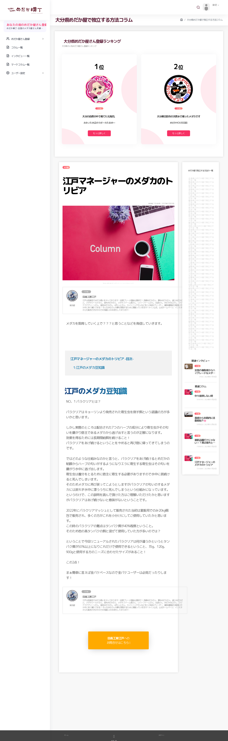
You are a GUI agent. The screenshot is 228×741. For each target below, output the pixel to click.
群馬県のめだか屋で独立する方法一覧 (201, 212)
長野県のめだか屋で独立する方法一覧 (201, 249)
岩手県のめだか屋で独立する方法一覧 (201, 186)
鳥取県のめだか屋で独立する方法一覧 (201, 289)
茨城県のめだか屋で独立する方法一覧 (201, 205)
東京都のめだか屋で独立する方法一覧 (201, 223)
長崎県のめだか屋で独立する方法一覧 (201, 329)
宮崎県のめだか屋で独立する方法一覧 (201, 341)
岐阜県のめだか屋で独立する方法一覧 (201, 252)
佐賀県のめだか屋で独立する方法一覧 (201, 326)
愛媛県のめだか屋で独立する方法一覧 (201, 315)
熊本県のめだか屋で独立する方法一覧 (201, 333)
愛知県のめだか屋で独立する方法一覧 (201, 260)
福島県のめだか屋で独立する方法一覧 (201, 201)
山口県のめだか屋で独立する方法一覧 (201, 304)
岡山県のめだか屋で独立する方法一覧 (201, 296)
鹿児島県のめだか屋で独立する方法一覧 (201, 344)
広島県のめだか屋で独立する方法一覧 (201, 300)
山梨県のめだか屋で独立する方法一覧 (201, 245)
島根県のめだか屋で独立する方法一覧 (201, 293)
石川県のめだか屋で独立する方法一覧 (201, 238)
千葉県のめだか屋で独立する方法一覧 (201, 219)
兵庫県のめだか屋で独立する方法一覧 (201, 278)
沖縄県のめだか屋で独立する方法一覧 (201, 348)
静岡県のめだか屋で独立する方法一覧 (201, 256)
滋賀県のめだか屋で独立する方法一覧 (201, 267)
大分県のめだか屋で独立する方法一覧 (201, 337)
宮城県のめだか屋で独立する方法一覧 (201, 190)
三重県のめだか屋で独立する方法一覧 (201, 263)
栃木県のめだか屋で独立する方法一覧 (201, 208)
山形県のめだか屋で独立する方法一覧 (201, 197)
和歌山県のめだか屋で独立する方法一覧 (201, 286)
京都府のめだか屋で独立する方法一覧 (201, 271)
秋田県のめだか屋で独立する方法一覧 (201, 194)
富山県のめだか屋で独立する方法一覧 (201, 234)
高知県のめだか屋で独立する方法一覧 (201, 318)
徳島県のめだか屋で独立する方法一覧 (201, 307)
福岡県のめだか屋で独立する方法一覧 (201, 322)
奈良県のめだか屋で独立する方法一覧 (201, 282)
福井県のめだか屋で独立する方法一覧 (201, 242)
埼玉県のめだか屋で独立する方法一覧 (201, 216)
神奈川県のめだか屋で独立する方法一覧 (201, 227)
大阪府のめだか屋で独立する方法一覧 (201, 274)
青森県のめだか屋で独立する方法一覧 (201, 183)
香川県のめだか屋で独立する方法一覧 (201, 311)
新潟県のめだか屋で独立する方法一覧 (201, 230)
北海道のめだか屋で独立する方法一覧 (201, 179)
